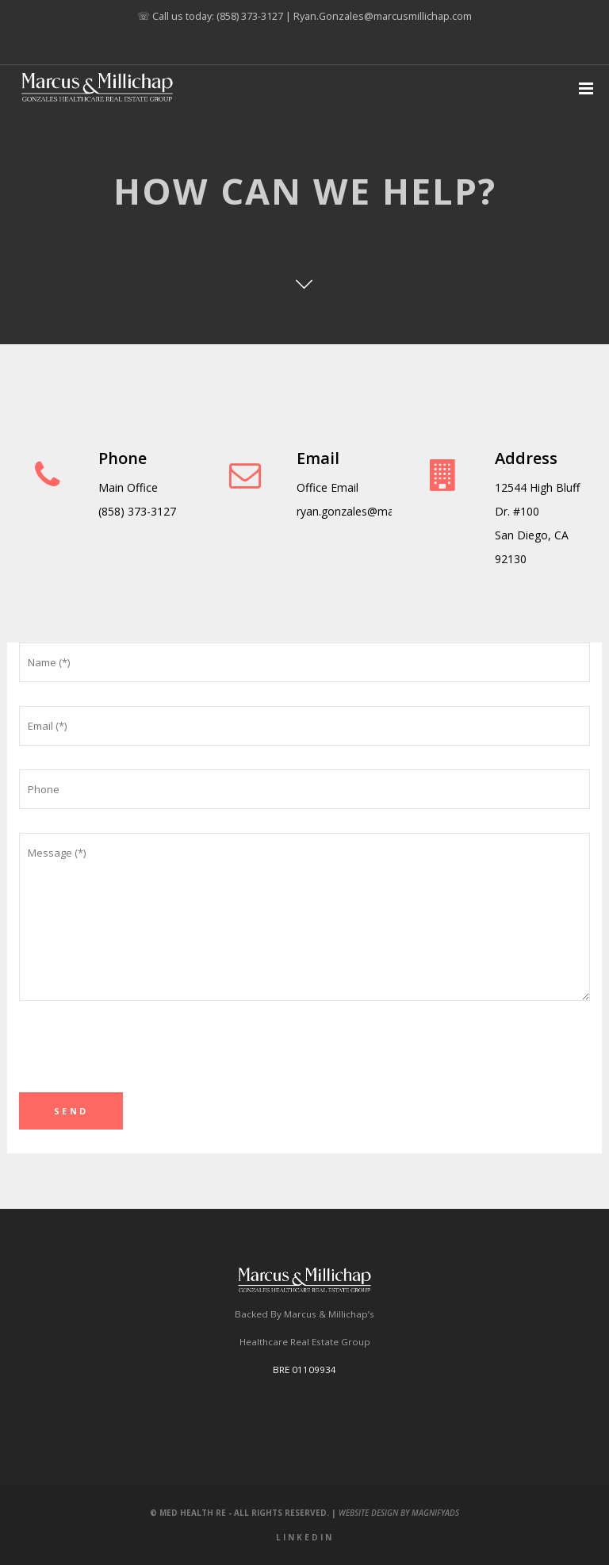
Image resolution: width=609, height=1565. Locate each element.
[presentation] (139, 1061)
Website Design (368, 1512)
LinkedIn (305, 1537)
